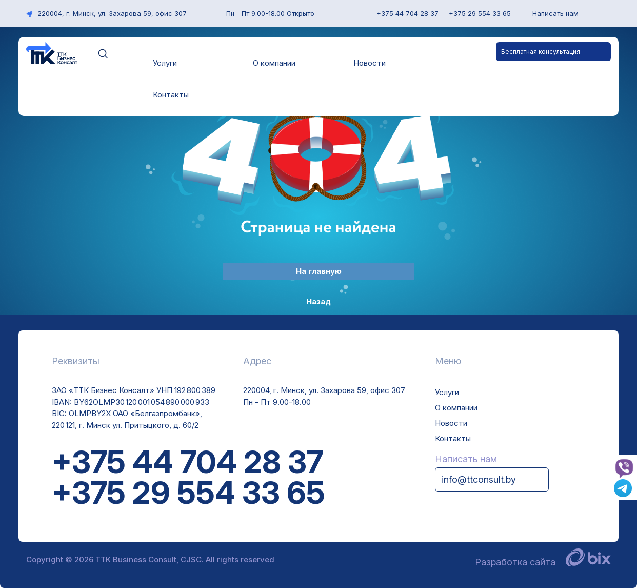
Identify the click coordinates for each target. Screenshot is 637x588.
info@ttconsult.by (479, 479)
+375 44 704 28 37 (187, 461)
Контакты (171, 95)
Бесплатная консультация (540, 51)
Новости (369, 63)
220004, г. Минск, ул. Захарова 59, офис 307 (106, 13)
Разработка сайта (543, 562)
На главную (319, 271)
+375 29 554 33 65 (188, 492)
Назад (318, 301)
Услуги (165, 63)
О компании (274, 63)
